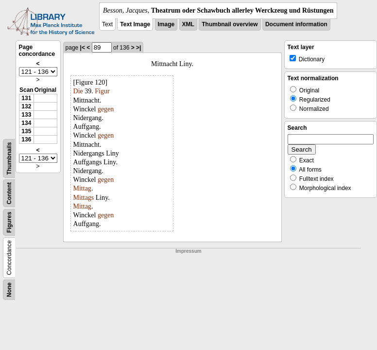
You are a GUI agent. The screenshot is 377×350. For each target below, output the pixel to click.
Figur (102, 91)
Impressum (188, 251)
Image (166, 24)
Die (78, 91)
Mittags (83, 197)
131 (26, 98)
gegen (106, 109)
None (9, 289)
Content (9, 193)
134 (26, 123)
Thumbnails (9, 158)
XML (188, 24)
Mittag (82, 188)
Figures (9, 222)
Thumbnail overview (229, 24)
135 (26, 131)
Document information (296, 24)
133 (26, 114)
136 (26, 139)
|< (82, 47)
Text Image (135, 24)
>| (138, 47)
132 (26, 106)
